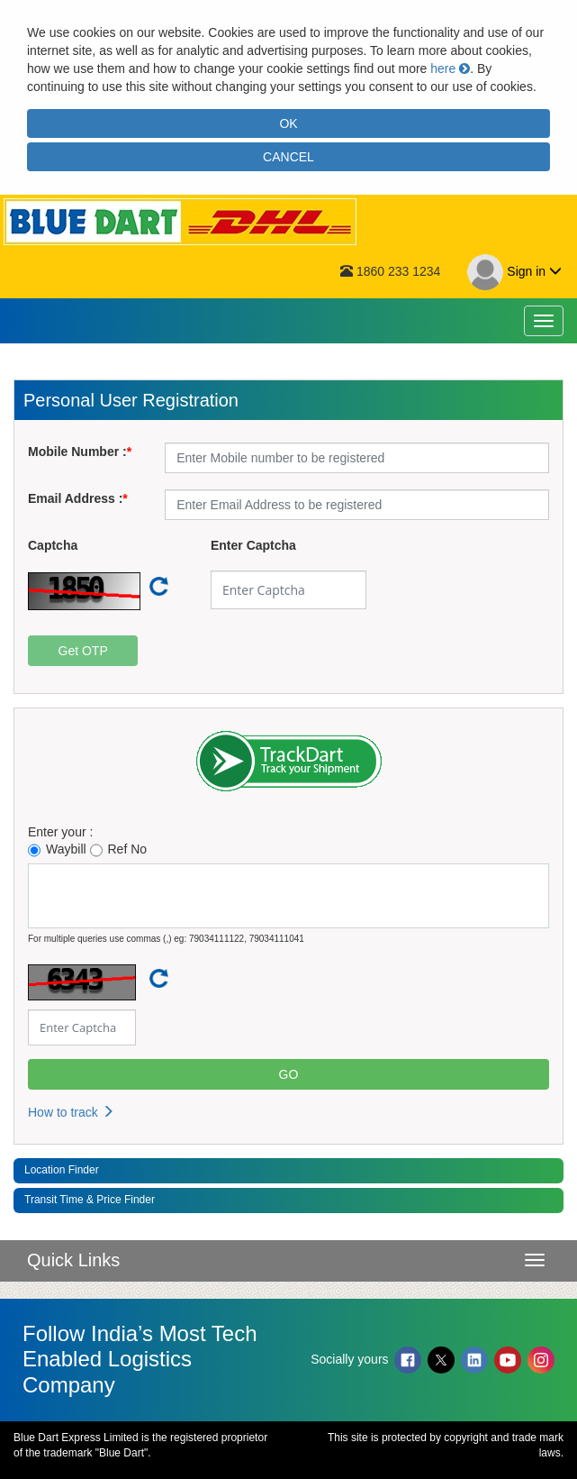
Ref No (119, 849)
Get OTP (83, 651)
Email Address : (75, 498)
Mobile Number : (77, 451)
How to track (71, 1112)
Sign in (514, 272)
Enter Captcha (253, 545)
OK (288, 123)
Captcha (52, 545)
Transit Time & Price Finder (89, 1199)
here (450, 68)
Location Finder (61, 1170)
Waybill (57, 849)
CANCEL (288, 157)
